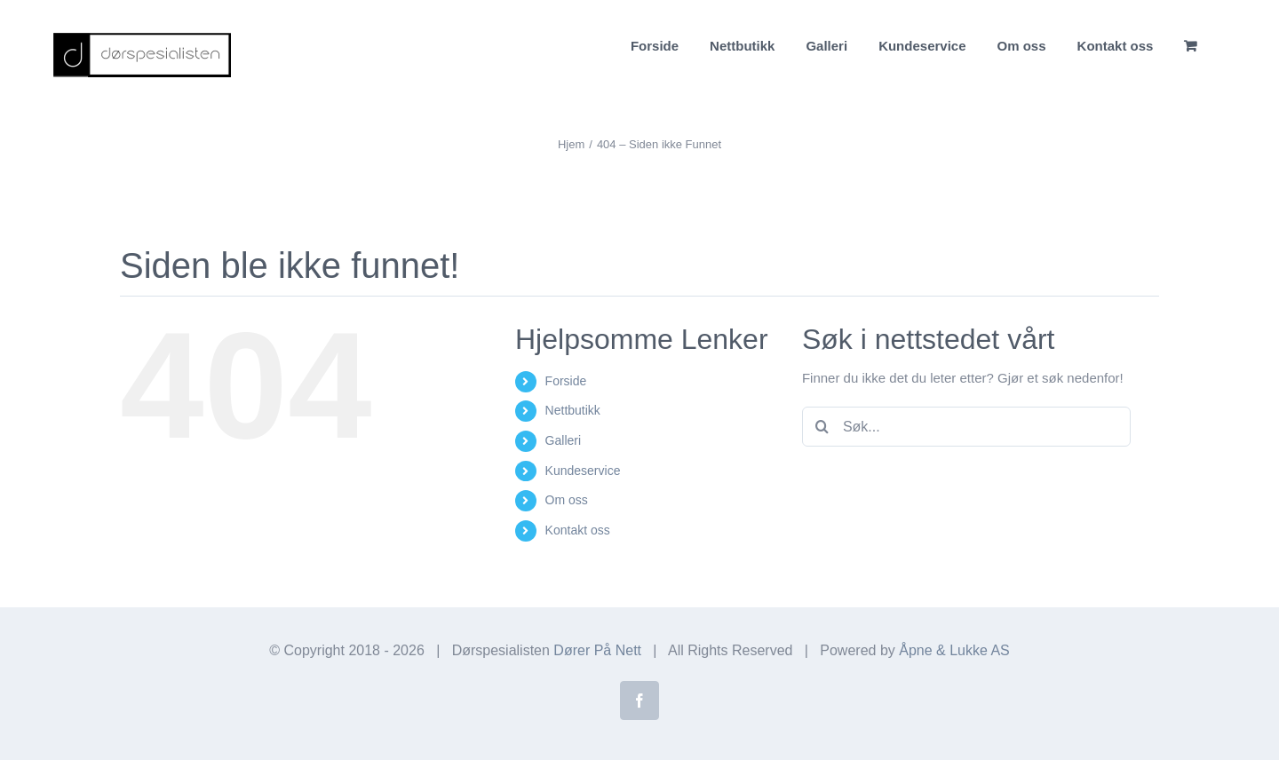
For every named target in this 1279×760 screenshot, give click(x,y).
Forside (566, 381)
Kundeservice (583, 470)
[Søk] (822, 427)
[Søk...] (966, 427)
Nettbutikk (572, 410)
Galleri (563, 440)
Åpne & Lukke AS (954, 650)
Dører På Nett (597, 650)
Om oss (566, 500)
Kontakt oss (577, 530)
